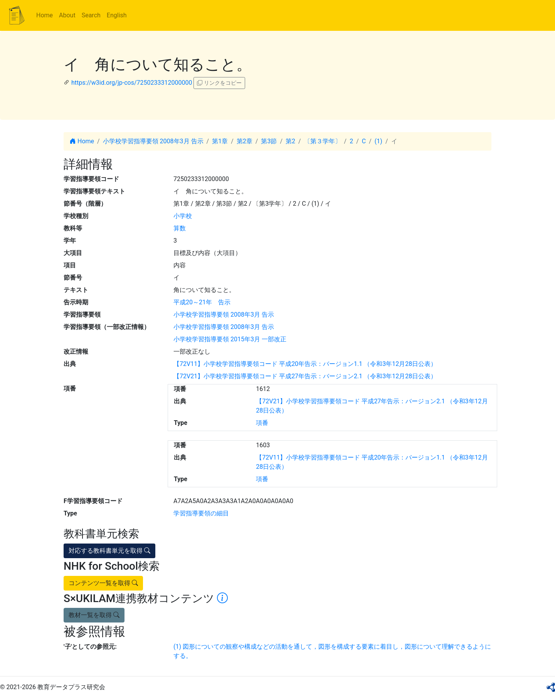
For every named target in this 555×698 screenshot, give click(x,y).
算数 (179, 228)
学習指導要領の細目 (201, 513)
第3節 (269, 141)
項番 (262, 422)
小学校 (182, 216)
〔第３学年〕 (322, 141)
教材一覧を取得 (94, 615)
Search (91, 15)
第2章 (244, 141)
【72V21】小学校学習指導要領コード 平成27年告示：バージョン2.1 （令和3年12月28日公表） (305, 376)
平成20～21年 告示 (201, 302)
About (67, 15)
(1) (378, 141)
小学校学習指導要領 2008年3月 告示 (153, 141)
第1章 (220, 141)
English (117, 15)
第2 (290, 141)
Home (44, 15)
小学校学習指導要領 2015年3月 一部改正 (229, 339)
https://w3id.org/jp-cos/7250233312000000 (131, 82)
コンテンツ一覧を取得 (103, 583)
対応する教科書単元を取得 (109, 550)
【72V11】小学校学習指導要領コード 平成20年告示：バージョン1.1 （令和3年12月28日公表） (305, 363)
